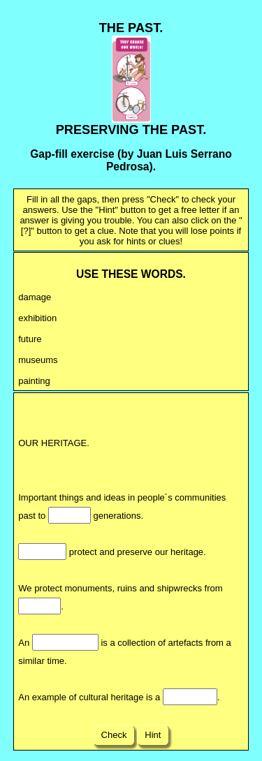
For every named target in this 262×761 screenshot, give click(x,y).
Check (114, 735)
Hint (153, 735)
